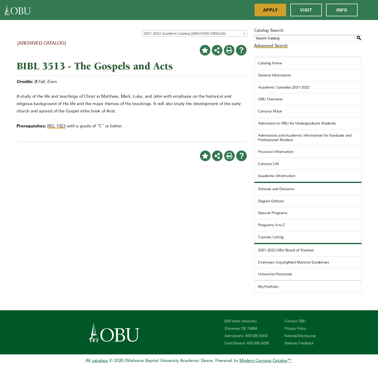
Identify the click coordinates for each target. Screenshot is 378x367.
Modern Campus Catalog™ (265, 360)
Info (341, 10)
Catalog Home (270, 63)
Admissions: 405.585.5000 (245, 336)
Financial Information (275, 151)
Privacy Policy (295, 328)
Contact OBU (295, 321)
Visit (306, 10)
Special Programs (272, 213)
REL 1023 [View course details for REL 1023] (56, 125)
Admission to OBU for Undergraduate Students (297, 123)
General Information (274, 75)
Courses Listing (271, 237)
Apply (270, 10)
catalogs (100, 360)
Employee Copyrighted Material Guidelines (293, 262)
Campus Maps (270, 111)
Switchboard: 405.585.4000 (246, 343)
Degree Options (271, 201)
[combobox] (194, 33)
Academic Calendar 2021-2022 (283, 87)
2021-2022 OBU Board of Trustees (286, 250)
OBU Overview (270, 99)
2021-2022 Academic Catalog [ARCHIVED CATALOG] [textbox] (185, 33)
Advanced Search (271, 45)
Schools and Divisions (276, 189)
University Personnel (275, 274)
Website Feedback (299, 343)
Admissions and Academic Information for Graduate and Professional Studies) (304, 137)
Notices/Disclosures (300, 336)
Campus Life (268, 164)
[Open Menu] (368, 10)
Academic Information (276, 176)
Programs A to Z (271, 225)
